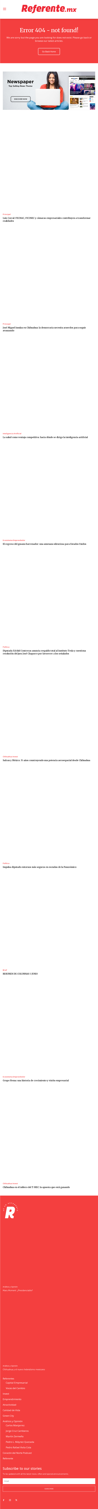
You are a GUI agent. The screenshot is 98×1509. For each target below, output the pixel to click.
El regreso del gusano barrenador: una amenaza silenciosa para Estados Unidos (44, 544)
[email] (49, 1481)
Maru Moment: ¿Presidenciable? (18, 1290)
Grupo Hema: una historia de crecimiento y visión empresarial (36, 1080)
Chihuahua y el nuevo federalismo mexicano (24, 1369)
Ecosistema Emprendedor (14, 540)
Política (6, 647)
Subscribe (49, 1489)
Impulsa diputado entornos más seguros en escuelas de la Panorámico (39, 867)
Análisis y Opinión (10, 1287)
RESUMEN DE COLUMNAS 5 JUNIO (20, 973)
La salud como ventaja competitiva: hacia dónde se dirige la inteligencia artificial (45, 437)
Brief (5, 970)
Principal (7, 214)
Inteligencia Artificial (12, 433)
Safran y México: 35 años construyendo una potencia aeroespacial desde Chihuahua (46, 760)
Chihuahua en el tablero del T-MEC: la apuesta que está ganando (36, 1187)
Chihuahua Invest (10, 757)
